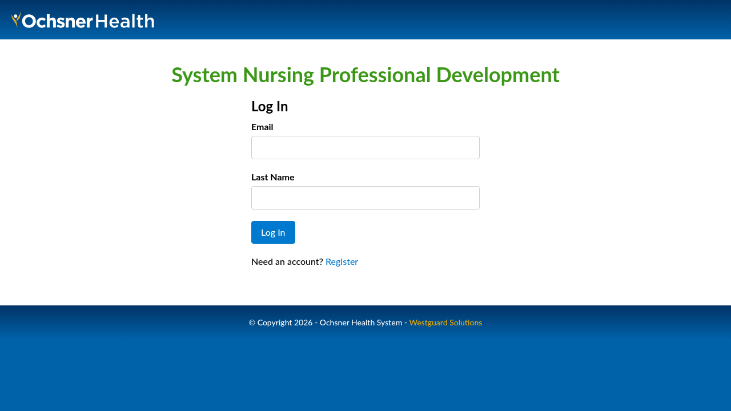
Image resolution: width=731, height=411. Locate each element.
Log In (273, 232)
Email (262, 126)
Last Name (273, 176)
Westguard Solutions (445, 322)
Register (342, 261)
